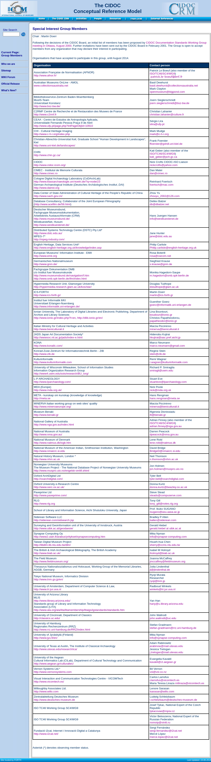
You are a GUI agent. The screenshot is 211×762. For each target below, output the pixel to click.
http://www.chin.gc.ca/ (47, 155)
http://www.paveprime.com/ (50, 495)
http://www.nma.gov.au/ (48, 434)
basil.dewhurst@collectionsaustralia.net (174, 85)
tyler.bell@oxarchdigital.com (167, 478)
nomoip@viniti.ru (160, 722)
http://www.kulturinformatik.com (53, 362)
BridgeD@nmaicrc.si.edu (165, 451)
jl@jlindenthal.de (160, 569)
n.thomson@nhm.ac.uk (164, 459)
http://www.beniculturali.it (49, 329)
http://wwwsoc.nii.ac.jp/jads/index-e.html (58, 337)
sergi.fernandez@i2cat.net (166, 730)
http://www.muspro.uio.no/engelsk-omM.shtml (61, 470)
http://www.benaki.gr (46, 414)
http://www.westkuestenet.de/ (51, 224)
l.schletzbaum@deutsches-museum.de (173, 699)
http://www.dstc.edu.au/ (48, 233)
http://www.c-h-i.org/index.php (52, 134)
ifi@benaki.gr (158, 414)
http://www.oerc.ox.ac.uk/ (49, 487)
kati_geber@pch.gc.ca (163, 156)
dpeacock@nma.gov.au (164, 434)
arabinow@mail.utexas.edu (166, 646)
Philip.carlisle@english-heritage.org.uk (173, 247)
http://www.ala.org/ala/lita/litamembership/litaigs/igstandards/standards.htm (79, 609)
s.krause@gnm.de (161, 264)
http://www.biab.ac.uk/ (47, 553)
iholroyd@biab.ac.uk (162, 553)
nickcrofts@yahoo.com (164, 165)
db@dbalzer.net (159, 204)
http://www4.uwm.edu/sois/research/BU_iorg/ (61, 373)
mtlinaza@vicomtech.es (189, 683)
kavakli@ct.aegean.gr (163, 662)
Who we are (8, 64)
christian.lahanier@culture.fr (167, 114)
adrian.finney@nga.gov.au (166, 426)
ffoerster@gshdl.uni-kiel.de (166, 143)
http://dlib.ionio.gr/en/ (90, 317)
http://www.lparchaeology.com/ (52, 381)
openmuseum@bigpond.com (167, 91)
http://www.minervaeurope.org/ (52, 406)
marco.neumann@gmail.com (167, 345)
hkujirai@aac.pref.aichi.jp (165, 337)
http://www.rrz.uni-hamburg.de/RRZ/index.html (62, 629)
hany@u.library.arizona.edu (166, 603)
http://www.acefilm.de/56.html (52, 204)
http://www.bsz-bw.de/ (47, 106)
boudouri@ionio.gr (161, 314)
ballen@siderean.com (163, 520)
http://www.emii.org (45, 255)
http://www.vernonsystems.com (53, 671)
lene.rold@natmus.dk (163, 442)
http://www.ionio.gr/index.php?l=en (55, 317)
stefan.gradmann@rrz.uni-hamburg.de (173, 627)
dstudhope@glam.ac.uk (164, 286)
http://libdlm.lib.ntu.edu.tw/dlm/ (52, 544)
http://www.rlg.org (44, 503)
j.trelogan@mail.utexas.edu (166, 652)
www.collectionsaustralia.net (51, 85)
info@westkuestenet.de (164, 218)
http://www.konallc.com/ (48, 345)
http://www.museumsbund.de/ (52, 218)
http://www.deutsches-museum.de (54, 699)
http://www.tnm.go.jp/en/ (48, 579)
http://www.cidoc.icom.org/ (50, 165)
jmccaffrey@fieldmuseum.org (167, 561)
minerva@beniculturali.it (164, 329)
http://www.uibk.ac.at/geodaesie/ (53, 528)
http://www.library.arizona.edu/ (52, 600)
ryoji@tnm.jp (157, 581)
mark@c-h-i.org (159, 134)
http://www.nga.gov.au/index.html (54, 424)
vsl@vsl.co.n (157, 671)
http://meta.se (42, 398)
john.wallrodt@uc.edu (163, 618)
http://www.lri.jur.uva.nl (47, 589)
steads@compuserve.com (166, 495)
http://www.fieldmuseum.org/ (51, 561)
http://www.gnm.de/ (45, 264)
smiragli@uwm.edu (161, 370)
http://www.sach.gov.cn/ (48, 196)
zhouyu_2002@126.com (165, 196)
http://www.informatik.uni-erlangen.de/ (57, 306)
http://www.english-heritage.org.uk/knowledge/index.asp (68, 247)
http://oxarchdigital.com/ (48, 478)
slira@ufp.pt (157, 124)
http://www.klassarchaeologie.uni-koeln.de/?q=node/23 (67, 181)
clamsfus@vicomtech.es (164, 680)
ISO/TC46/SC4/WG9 (162, 73)
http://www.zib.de (44, 354)
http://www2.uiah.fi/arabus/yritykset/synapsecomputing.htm (69, 536)
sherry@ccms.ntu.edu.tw (165, 544)
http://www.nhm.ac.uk (47, 459)
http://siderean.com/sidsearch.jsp (54, 520)
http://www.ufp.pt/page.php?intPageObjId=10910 (63, 125)
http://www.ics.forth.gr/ (47, 295)
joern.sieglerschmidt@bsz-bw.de (169, 103)
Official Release (10, 83)
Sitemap (6, 70)
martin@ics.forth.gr (161, 295)
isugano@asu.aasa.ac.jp (165, 511)
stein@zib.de (158, 354)
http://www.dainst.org (46, 187)
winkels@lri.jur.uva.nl (163, 589)
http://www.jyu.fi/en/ (45, 637)
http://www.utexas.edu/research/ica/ (55, 649)
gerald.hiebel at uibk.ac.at (165, 528)
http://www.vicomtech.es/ (49, 681)
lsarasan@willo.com (162, 691)
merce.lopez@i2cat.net (164, 736)
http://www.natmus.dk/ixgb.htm (52, 442)
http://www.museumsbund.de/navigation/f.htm (61, 275)
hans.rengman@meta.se (165, 398)
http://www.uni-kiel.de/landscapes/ (54, 145)
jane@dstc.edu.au (161, 236)
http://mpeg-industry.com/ (49, 239)
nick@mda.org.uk (160, 390)
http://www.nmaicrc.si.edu (49, 451)
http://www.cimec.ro (46, 173)
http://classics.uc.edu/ (47, 618)
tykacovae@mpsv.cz (162, 711)
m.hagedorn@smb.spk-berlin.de (169, 275)
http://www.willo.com (46, 691)
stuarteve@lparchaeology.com (168, 381)
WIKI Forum (8, 77)
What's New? (8, 90)
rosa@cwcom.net (160, 255)
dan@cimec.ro (159, 173)
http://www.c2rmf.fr (45, 114)
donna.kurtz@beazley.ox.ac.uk (168, 487)
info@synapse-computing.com (168, 536)
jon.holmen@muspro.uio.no (166, 468)
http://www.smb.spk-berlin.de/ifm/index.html (60, 278)
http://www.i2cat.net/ (46, 733)
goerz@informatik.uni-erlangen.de (170, 304)
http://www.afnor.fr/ (45, 75)
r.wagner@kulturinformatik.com (169, 362)
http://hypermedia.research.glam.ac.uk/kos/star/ (63, 286)
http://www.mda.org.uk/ (48, 390)
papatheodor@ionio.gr (163, 320)
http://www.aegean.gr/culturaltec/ (54, 663)
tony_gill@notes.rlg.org (164, 503)
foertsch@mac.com (161, 184)
